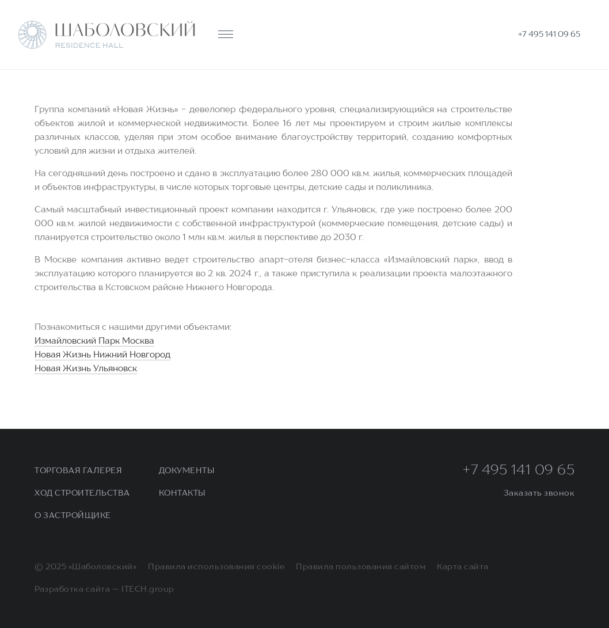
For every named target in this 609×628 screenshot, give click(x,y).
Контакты (182, 493)
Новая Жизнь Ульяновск (86, 369)
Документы (187, 471)
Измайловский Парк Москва (94, 341)
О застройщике (73, 516)
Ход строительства (82, 493)
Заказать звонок (539, 493)
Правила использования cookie (216, 567)
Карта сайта (463, 567)
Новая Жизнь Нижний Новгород (102, 355)
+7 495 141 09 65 (518, 471)
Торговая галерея (78, 471)
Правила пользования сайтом (360, 567)
